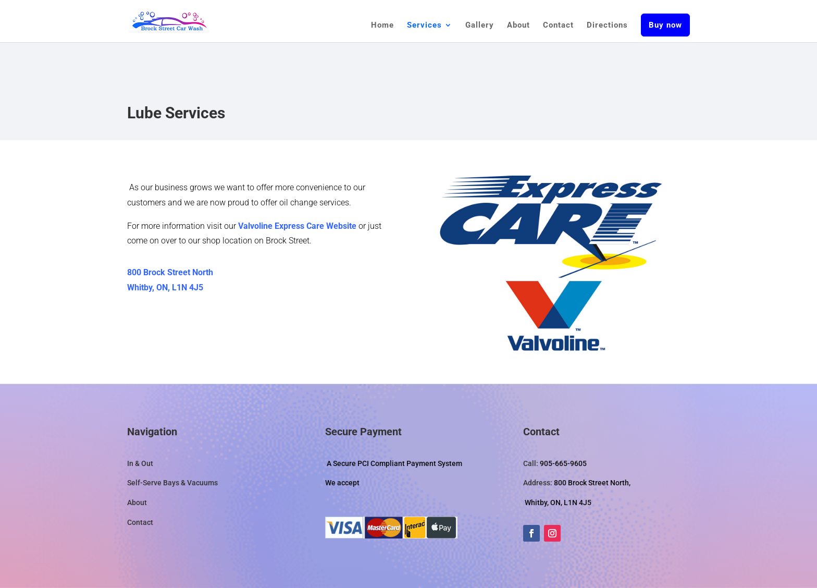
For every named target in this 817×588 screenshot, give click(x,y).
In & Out (140, 463)
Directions (607, 25)
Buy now (665, 25)
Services (424, 25)
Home (382, 25)
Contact (558, 25)
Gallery (479, 25)
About (518, 25)
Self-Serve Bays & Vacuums (172, 483)
